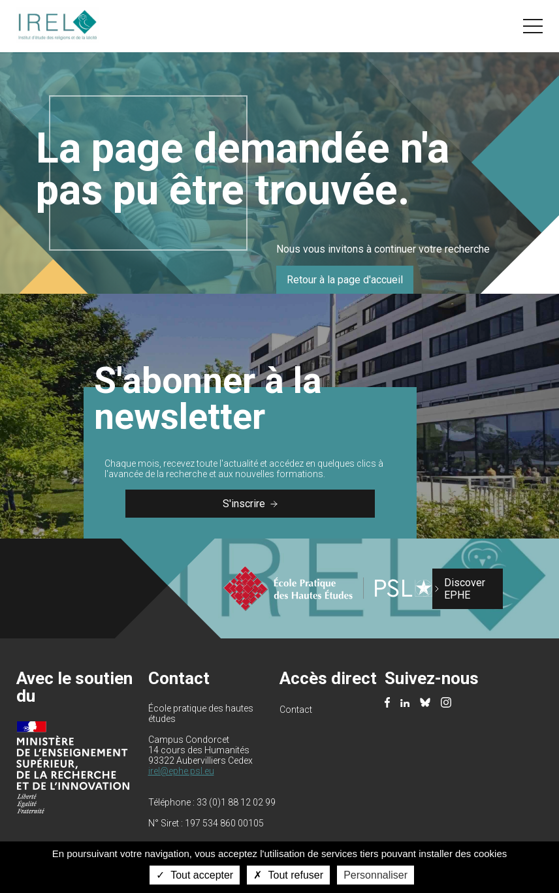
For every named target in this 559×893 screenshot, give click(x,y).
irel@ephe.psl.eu (181, 771)
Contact (296, 709)
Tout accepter (194, 875)
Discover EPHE (464, 588)
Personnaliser (375, 875)
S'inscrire (250, 503)
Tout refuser (288, 875)
